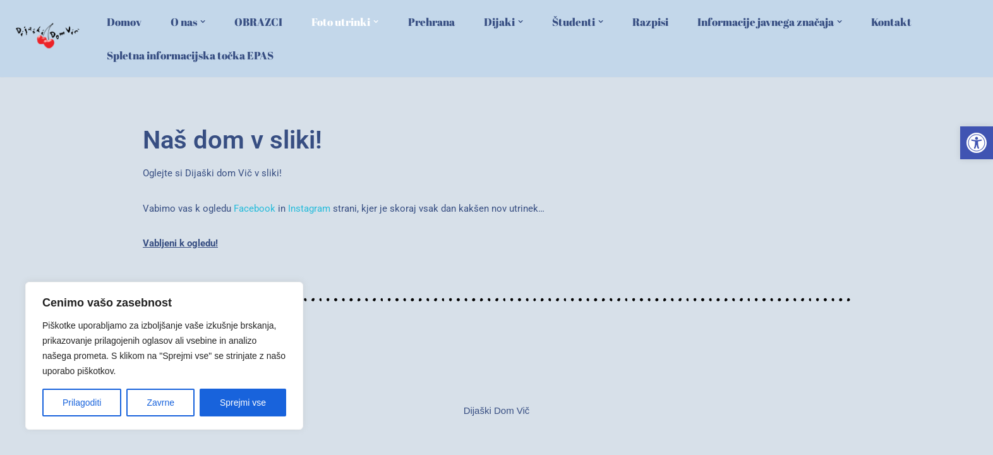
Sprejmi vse (243, 402)
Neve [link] (122, 439)
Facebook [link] (254, 208)
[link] (976, 142)
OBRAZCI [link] (258, 22)
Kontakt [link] (891, 22)
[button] (202, 21)
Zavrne (160, 402)
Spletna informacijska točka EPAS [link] (190, 56)
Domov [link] (124, 22)
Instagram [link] (309, 208)
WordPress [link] (201, 439)
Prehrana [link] (431, 22)
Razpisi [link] (650, 22)
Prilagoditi (82, 402)
